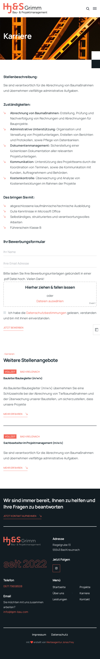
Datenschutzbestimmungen (46, 313)
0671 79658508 (12, 586)
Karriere (85, 593)
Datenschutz (59, 634)
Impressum (39, 634)
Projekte (85, 587)
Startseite (59, 587)
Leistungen (60, 599)
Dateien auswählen (50, 301)
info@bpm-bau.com (15, 612)
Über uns (58, 593)
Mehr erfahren (15, 414)
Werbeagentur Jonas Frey (60, 642)
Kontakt (85, 599)
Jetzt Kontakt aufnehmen (22, 516)
